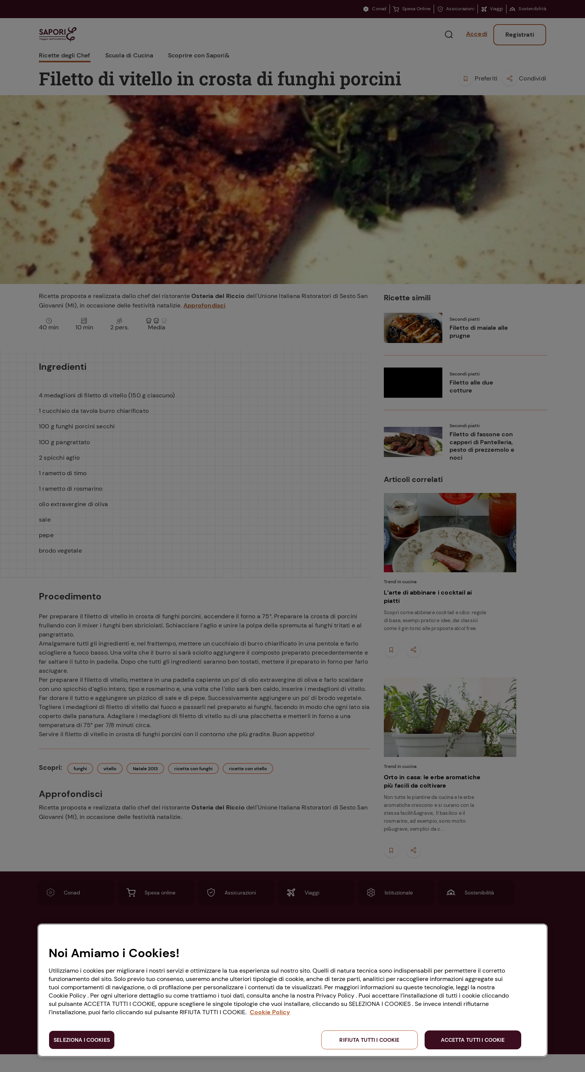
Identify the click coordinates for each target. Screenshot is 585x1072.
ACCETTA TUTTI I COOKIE (473, 1039)
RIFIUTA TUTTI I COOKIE (369, 1039)
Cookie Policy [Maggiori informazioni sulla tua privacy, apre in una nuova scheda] (270, 1012)
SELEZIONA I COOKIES (82, 1039)
